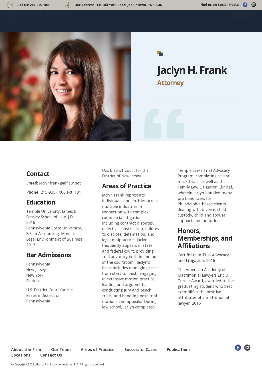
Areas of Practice (156, 21)
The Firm (129, 21)
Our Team (61, 349)
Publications (197, 21)
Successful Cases (141, 349)
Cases (178, 21)
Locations (218, 21)
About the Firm (26, 349)
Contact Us (244, 21)
